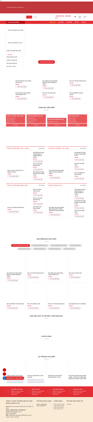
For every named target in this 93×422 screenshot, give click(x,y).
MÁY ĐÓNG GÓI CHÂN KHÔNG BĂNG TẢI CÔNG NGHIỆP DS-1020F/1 (50, 82)
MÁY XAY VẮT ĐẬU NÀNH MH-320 (56, 303)
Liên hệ (84, 22)
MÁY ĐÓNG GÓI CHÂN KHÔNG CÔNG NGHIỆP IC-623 (38, 173)
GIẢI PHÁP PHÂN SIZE (12, 63)
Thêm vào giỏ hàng (21, 86)
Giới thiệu (61, 22)
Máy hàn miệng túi (72, 118)
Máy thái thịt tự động (11, 118)
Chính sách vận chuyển (59, 404)
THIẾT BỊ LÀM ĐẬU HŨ (12, 60)
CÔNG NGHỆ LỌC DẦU (12, 57)
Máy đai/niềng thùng (73, 121)
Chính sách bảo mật (58, 408)
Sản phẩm (69, 22)
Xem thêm (15, 125)
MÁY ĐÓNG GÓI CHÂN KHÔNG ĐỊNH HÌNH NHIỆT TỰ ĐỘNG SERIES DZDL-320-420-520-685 (56, 209)
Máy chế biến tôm (31, 118)
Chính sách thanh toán (59, 405)
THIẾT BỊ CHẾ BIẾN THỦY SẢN (14, 42)
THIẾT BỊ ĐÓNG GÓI (74, 116)
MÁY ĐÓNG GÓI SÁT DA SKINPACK (77, 303)
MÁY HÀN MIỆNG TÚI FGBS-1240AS (15, 303)
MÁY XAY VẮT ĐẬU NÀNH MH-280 (78, 81)
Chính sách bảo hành (59, 407)
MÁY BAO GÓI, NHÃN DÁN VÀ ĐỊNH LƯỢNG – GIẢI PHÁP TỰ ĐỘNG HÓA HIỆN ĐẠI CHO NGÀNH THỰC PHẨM (77, 377)
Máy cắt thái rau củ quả (53, 121)
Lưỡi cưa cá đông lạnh (32, 119)
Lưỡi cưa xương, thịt (11, 121)
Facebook (69, 404)
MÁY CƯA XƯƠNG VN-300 (33, 303)
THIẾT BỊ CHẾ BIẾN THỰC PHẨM (15, 30)
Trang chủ (52, 22)
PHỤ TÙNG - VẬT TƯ (11, 66)
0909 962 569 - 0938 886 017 (17, 7)
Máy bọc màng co (72, 119)
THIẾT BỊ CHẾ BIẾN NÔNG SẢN (14, 50)
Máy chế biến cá (30, 121)
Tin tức (77, 22)
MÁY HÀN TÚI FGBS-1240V (49, 93)
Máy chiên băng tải (11, 119)
